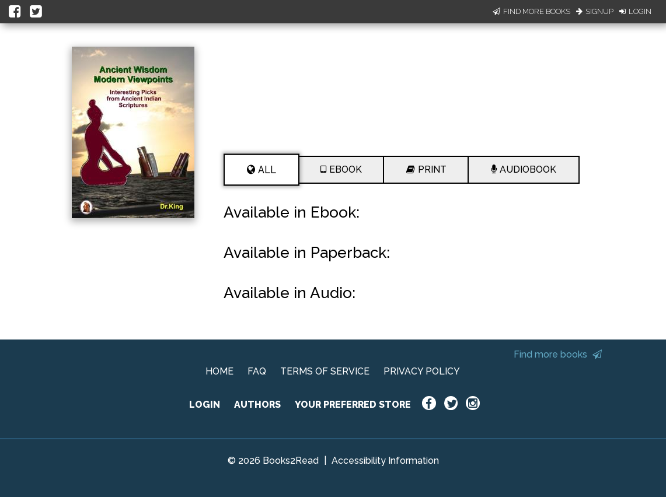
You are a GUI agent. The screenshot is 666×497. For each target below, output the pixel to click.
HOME (219, 371)
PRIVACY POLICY (421, 371)
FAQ (256, 371)
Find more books (558, 354)
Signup (594, 11)
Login (635, 11)
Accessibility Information (385, 460)
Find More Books (531, 11)
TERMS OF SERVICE (324, 371)
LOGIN (204, 404)
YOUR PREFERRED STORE (353, 404)
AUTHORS (257, 404)
